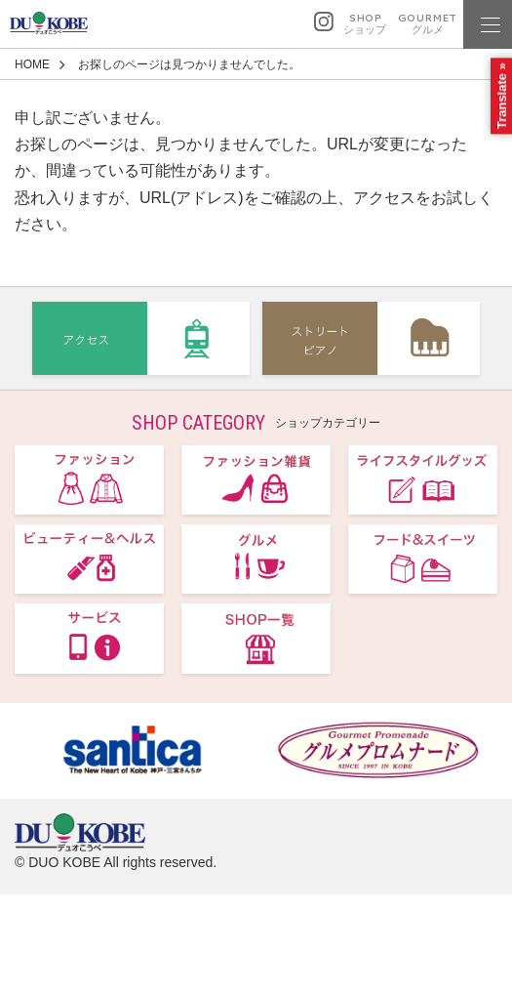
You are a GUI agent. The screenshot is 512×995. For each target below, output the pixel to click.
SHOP (364, 24)
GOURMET (427, 24)
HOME (32, 64)
